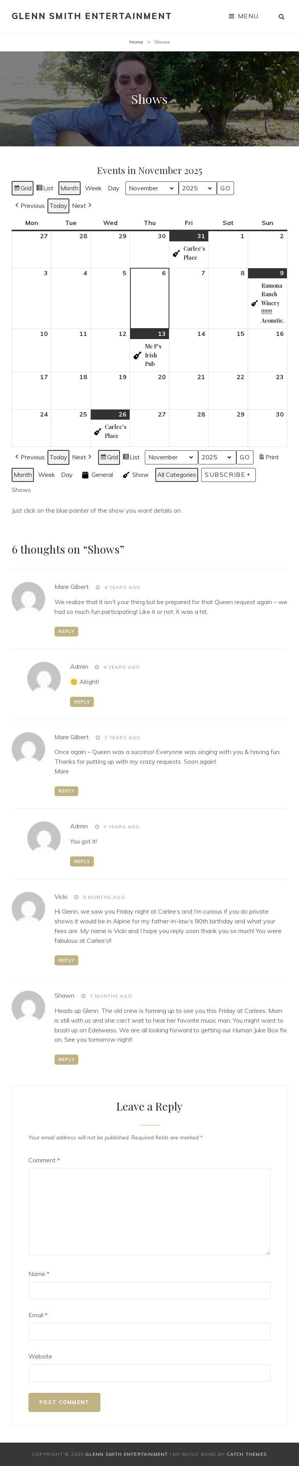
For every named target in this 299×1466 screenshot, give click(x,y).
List (44, 189)
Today (58, 205)
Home (136, 42)
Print (268, 458)
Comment (44, 1160)
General (97, 475)
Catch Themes (247, 1454)
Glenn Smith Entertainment (92, 16)
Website (40, 1356)
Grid (22, 189)
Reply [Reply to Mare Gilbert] (66, 631)
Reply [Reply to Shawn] (66, 1059)
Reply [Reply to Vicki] (66, 960)
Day (114, 188)
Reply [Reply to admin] (82, 702)
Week (93, 188)
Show (135, 475)
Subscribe (228, 475)
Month (69, 188)
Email (37, 1315)
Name (38, 1274)
